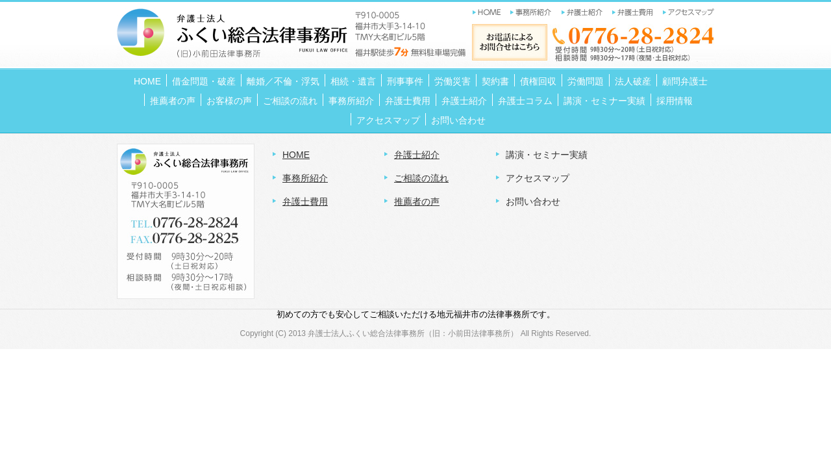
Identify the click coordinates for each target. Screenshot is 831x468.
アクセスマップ (537, 178)
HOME (296, 155)
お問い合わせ (533, 201)
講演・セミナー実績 (547, 155)
